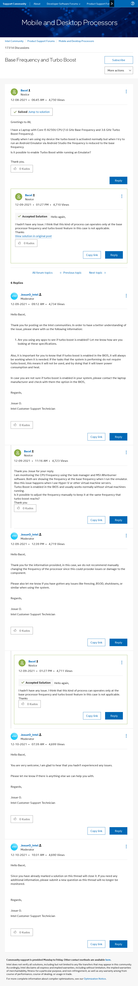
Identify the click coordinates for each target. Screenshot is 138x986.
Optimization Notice (95, 978)
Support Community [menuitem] (14, 4)
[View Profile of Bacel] (25, 90)
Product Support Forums (41, 41)
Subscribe (118, 60)
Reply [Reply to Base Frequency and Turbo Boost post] (118, 180)
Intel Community (14, 41)
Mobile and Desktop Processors (76, 41)
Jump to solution (34, 112)
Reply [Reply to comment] (114, 255)
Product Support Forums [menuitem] (100, 3)
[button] (126, 91)
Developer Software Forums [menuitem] (62, 3)
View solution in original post (33, 236)
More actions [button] (116, 70)
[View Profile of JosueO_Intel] (31, 295)
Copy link (92, 255)
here (108, 960)
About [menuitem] (37, 3)
